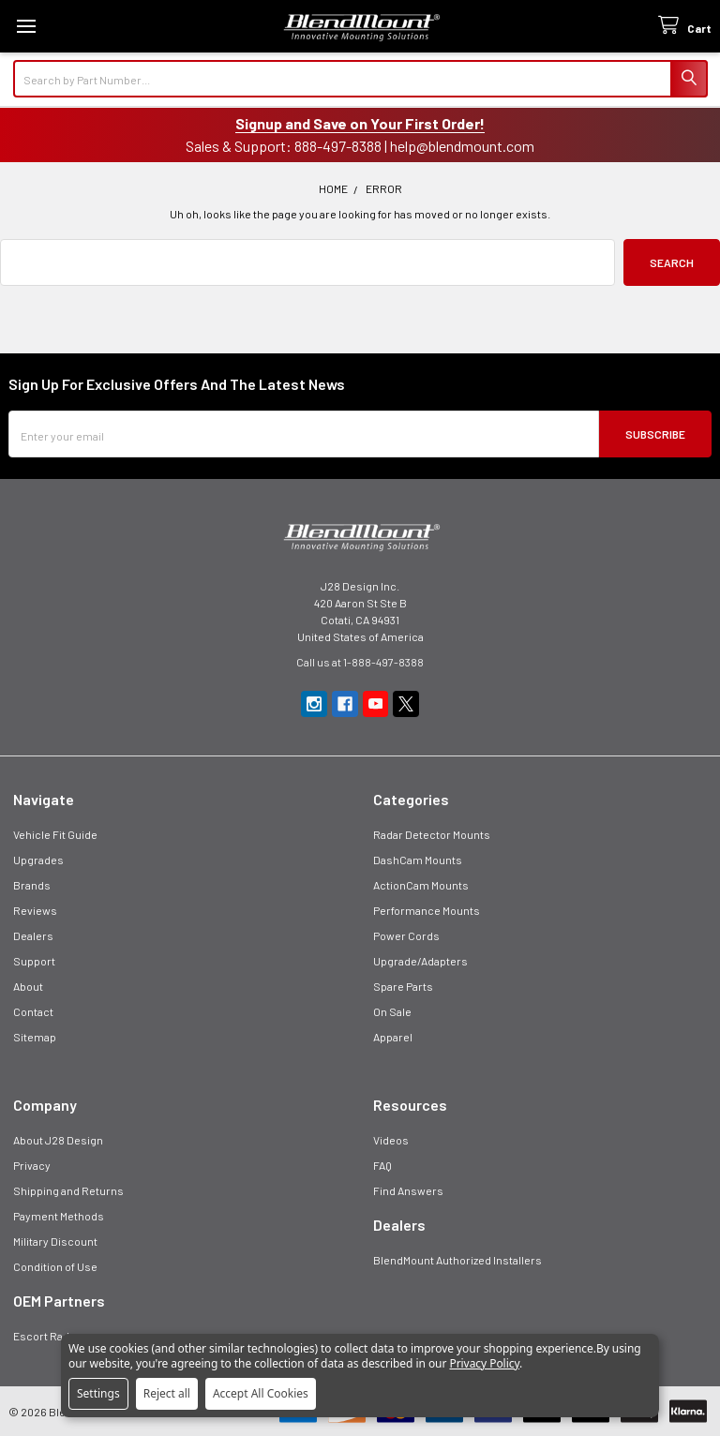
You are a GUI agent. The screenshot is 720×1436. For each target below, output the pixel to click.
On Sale (392, 1011)
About (28, 986)
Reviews (35, 910)
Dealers (33, 935)
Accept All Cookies (260, 1393)
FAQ (382, 1165)
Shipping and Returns (68, 1190)
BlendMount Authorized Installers (457, 1259)
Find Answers (408, 1190)
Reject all (166, 1393)
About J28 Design (58, 1139)
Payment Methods (58, 1215)
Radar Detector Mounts (431, 834)
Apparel (392, 1036)
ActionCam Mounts (421, 884)
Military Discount (55, 1241)
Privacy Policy (484, 1363)
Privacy (32, 1165)
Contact (33, 1011)
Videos (391, 1139)
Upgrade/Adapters (420, 960)
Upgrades (38, 859)
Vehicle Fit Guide (55, 834)
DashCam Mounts (417, 859)
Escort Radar (46, 1335)
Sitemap (34, 1036)
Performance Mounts (426, 910)
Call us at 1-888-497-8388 (360, 661)
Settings (98, 1393)
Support (34, 960)
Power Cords (406, 935)
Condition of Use (55, 1266)
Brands (32, 884)
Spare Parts (403, 986)
